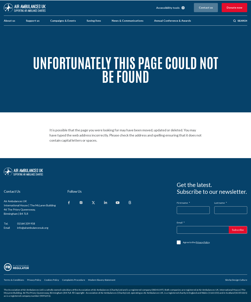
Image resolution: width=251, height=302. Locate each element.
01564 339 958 (26, 223)
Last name (220, 202)
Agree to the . (196, 242)
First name (183, 202)
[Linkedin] (105, 203)
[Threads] (129, 203)
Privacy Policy (203, 242)
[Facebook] (68, 203)
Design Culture (239, 279)
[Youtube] (117, 203)
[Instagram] (81, 203)
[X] (93, 203)
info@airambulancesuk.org (32, 227)
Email (181, 222)
